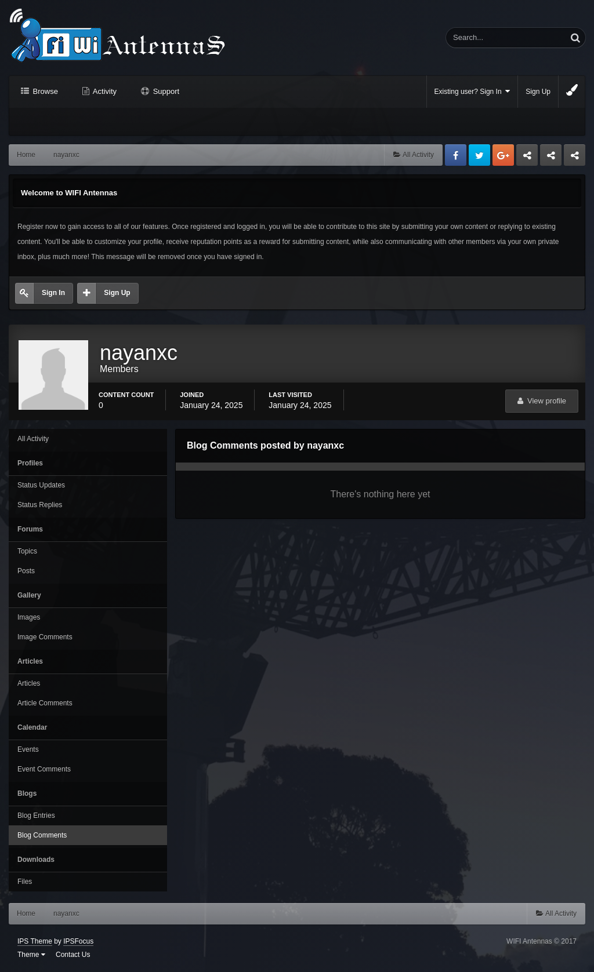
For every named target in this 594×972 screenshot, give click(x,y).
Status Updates (41, 485)
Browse (44, 91)
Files (24, 882)
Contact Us (73, 955)
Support (165, 91)
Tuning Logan (551, 158)
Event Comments (44, 769)
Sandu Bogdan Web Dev (574, 158)
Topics (27, 551)
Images (28, 617)
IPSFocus (78, 941)
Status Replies (39, 505)
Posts (26, 571)
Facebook (455, 155)
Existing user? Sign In (472, 91)
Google (503, 155)
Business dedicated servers (527, 158)
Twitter (479, 155)
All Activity (33, 439)
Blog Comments (42, 835)
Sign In (53, 293)
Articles (28, 683)
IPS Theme (34, 941)
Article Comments (45, 703)
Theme (31, 955)
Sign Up (538, 92)
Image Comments (45, 637)
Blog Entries (36, 815)
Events (28, 749)
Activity (104, 91)
